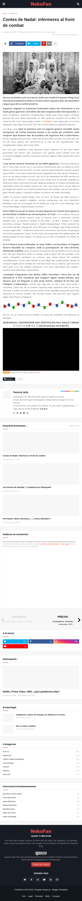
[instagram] (66, 641)
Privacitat (39, 896)
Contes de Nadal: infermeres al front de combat (24, 456)
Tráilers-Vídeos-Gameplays (41, 759)
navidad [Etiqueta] (19, 379)
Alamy (38, 372)
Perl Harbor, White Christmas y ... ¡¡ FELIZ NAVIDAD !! (27, 519)
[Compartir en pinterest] (43, 43)
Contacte (56, 896)
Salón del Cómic (41, 813)
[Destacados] (41, 677)
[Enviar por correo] (49, 43)
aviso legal (64, 544)
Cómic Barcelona (41, 798)
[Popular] (8, 718)
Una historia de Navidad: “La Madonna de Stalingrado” (27, 487)
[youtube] (15, 646)
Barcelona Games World (41, 794)
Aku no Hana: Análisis (26, 726)
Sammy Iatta (20, 392)
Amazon (47, 121)
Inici (4, 13)
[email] (57, 879)
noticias (41, 771)
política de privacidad (49, 544)
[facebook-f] (41, 641)
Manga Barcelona (41, 805)
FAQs (47, 896)
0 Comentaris (49, 32)
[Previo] (65, 620)
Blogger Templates (60, 890)
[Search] (78, 4)
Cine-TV (41, 752)
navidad (13, 13)
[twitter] (15, 641)
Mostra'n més (74, 426)
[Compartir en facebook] (17, 43)
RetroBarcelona (41, 809)
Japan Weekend (41, 801)
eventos (41, 767)
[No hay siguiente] (16, 619)
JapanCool (41, 755)
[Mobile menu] (4, 4)
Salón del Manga (41, 817)
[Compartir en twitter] (33, 43)
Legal (30, 896)
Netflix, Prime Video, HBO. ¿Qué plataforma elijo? (31, 691)
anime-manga (41, 763)
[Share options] (54, 43)
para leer (41, 774)
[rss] (50, 879)
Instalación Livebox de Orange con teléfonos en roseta (40, 715)
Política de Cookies (41, 865)
